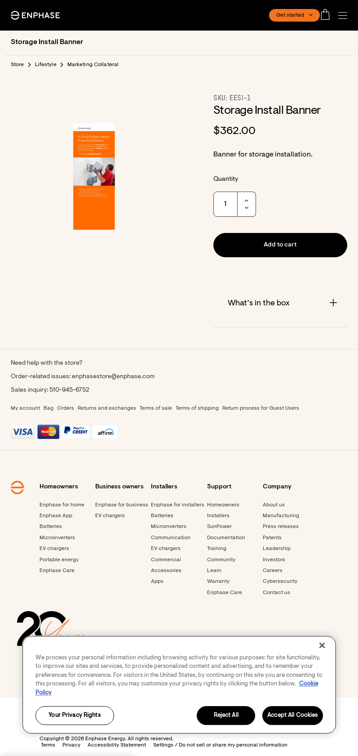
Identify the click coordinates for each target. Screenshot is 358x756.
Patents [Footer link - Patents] (272, 538)
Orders (65, 408)
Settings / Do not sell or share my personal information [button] (220, 745)
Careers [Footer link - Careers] (273, 570)
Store (17, 64)
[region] (179, 684)
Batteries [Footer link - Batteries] (51, 526)
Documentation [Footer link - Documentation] (226, 538)
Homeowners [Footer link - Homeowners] (223, 505)
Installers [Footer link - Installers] (218, 516)
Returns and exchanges (107, 408)
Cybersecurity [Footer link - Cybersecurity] (280, 581)
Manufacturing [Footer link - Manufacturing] (281, 516)
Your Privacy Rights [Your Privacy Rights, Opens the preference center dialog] (74, 716)
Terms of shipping (197, 408)
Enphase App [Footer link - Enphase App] (56, 516)
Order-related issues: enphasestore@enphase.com (83, 377)
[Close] (322, 645)
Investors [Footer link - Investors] (274, 560)
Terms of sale (156, 408)
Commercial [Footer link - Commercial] (166, 560)
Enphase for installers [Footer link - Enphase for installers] (177, 505)
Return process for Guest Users (260, 408)
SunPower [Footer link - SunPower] (219, 526)
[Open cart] (328, 15)
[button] (345, 15)
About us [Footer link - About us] (274, 505)
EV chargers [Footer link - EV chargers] (54, 548)
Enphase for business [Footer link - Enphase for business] (121, 505)
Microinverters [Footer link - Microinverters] (57, 538)
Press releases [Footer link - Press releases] (281, 526)
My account (25, 408)
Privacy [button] (71, 745)
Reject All (226, 716)
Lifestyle (46, 64)
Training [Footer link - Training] (216, 548)
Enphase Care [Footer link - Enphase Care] (57, 570)
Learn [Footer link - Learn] (214, 570)
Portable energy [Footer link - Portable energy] (59, 560)
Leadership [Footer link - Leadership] (277, 548)
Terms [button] (48, 745)
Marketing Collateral (93, 64)
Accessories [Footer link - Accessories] (166, 570)
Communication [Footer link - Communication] (170, 538)
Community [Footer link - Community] (221, 560)
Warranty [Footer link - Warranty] (218, 581)
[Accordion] (280, 303)
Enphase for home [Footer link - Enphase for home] (62, 505)
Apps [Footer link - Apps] (157, 581)
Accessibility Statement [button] (117, 745)
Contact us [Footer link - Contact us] (276, 592)
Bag (48, 408)
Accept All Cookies (292, 716)
